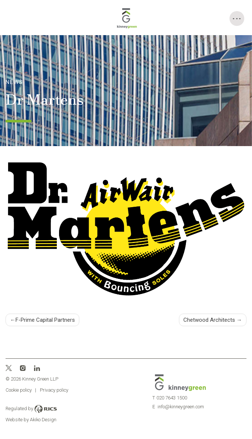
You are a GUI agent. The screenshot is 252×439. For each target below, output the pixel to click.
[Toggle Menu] (236, 18)
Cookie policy (19, 390)
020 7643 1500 (169, 398)
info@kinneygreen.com (178, 406)
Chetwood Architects (209, 320)
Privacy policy (54, 390)
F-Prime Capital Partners (45, 320)
